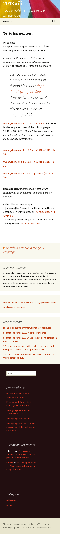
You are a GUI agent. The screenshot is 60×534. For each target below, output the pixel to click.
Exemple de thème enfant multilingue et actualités (27, 327)
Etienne (10, 462)
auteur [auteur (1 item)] (6, 302)
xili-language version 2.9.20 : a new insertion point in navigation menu (21, 454)
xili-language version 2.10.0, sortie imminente (24, 332)
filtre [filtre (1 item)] (34, 302)
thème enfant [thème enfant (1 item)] (50, 302)
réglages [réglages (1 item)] (40, 302)
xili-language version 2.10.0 (19, 418)
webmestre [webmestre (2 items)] (11, 307)
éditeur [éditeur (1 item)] (22, 307)
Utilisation (11, 500)
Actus (9, 505)
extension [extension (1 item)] (28, 302)
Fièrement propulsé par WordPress (34, 527)
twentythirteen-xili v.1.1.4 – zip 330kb (23, 123)
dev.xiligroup (9, 527)
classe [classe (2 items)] (13, 302)
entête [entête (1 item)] (20, 302)
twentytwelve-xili (30, 223)
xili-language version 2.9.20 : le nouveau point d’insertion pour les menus (21, 427)
